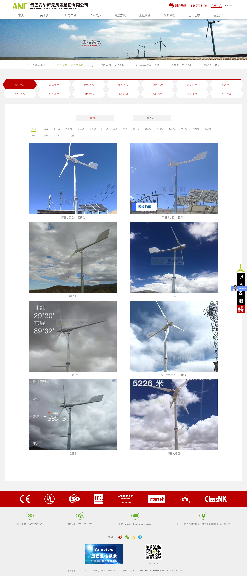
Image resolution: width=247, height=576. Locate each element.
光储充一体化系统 (182, 64)
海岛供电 (192, 84)
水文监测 (227, 93)
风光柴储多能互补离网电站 (73, 64)
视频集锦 (169, 16)
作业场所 (192, 93)
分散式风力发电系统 (113, 64)
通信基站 (20, 84)
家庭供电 (20, 93)
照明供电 (89, 84)
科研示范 (89, 93)
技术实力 (95, 16)
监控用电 (54, 93)
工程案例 (145, 16)
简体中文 (217, 5)
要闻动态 (194, 16)
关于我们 (46, 16)
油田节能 (54, 84)
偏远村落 (158, 93)
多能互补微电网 (36, 64)
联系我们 (219, 16)
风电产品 (70, 16)
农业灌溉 (123, 93)
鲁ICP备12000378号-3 (151, 570)
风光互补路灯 (212, 64)
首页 (21, 15)
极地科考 (123, 84)
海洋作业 (227, 84)
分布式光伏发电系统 (148, 64)
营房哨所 (158, 84)
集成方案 (120, 16)
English (229, 5)
